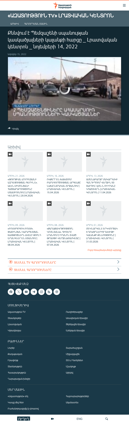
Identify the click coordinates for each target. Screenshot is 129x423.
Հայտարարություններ (77, 396)
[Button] (13, 129)
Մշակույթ (71, 366)
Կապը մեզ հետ (16, 402)
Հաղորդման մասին (36, 23)
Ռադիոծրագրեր (74, 312)
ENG (79, 418)
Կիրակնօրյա (14, 330)
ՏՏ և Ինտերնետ (74, 360)
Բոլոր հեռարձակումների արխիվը (104, 250)
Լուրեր (11, 348)
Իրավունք (13, 360)
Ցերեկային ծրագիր (76, 324)
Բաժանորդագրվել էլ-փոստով (23, 408)
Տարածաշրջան (74, 348)
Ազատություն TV (17, 312)
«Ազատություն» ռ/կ (18, 396)
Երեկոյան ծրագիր (75, 330)
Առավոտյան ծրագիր (77, 318)
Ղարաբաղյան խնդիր (19, 378)
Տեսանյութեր (14, 318)
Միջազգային (72, 354)
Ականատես (72, 402)
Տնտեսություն (15, 366)
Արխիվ (14, 23)
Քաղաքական (15, 354)
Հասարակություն (17, 372)
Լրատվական (15, 324)
